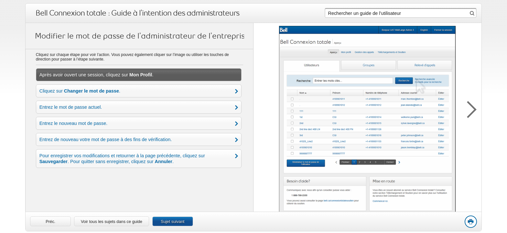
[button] (468, 108)
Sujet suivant (172, 221)
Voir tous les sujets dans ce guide (111, 221)
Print (470, 222)
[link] (50, 221)
